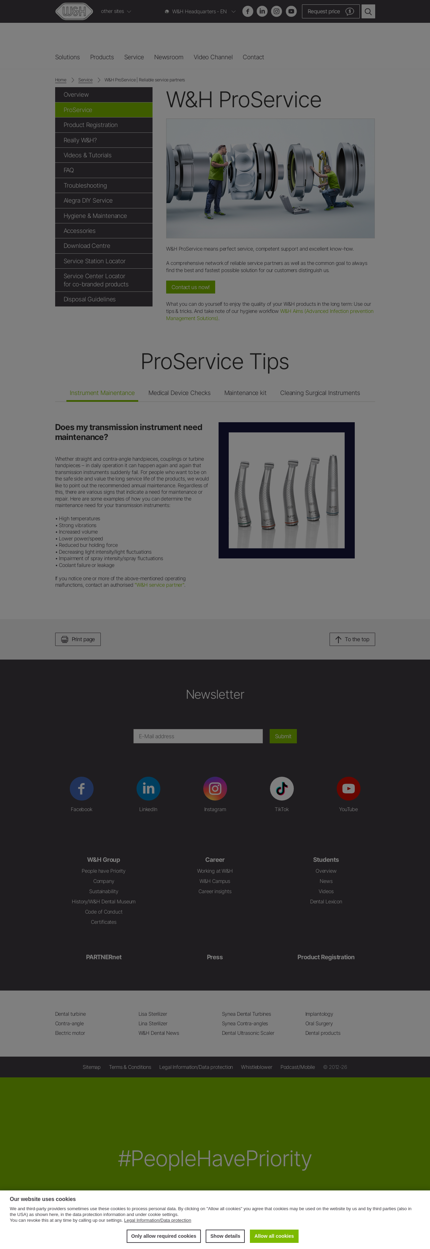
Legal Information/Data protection (157, 1220)
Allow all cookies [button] (274, 1236)
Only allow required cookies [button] (163, 1236)
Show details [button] (225, 1236)
